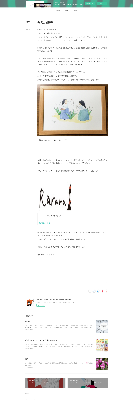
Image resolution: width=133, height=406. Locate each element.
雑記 (26, 309)
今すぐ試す (89, 3)
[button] (58, 10)
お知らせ (28, 272)
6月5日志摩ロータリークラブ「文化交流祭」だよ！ (42, 291)
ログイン (102, 3)
